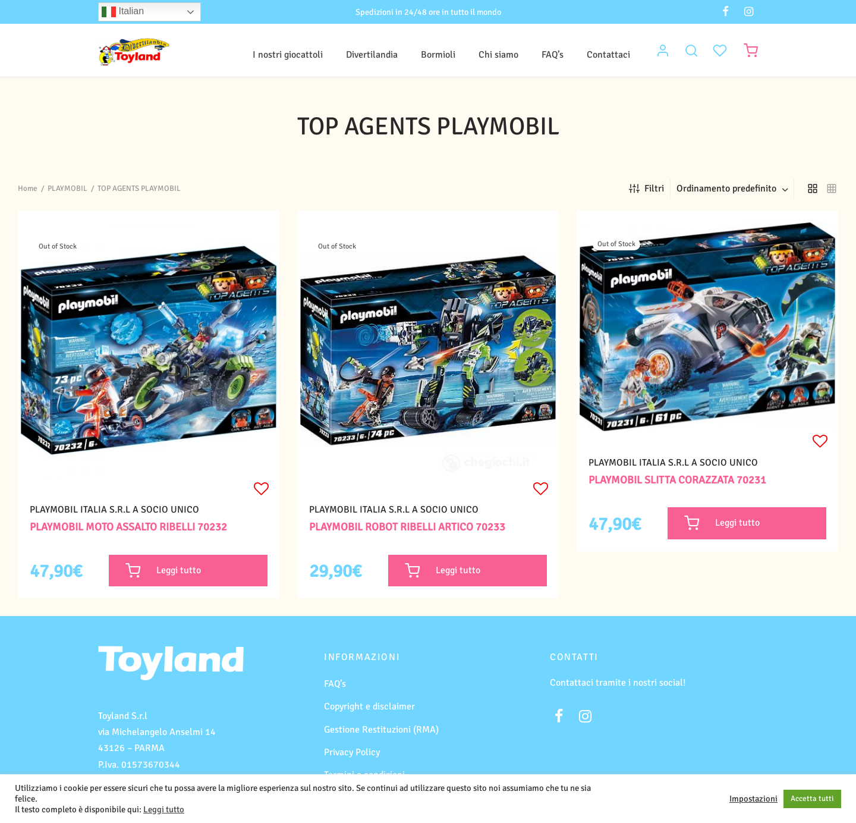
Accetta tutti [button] (812, 798)
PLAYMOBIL (67, 188)
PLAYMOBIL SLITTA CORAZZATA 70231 (677, 479)
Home (27, 188)
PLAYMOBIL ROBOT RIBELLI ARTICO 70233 (407, 526)
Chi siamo (498, 55)
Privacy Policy (352, 752)
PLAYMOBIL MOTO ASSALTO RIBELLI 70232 (128, 526)
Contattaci (608, 55)
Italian (123, 12)
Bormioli (438, 55)
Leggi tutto (163, 809)
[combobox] (733, 188)
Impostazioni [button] (753, 798)
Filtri (646, 188)
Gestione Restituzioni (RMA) (381, 730)
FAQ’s (553, 55)
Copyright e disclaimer (369, 706)
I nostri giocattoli (288, 55)
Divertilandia (372, 55)
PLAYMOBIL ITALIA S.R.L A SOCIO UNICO (114, 510)
